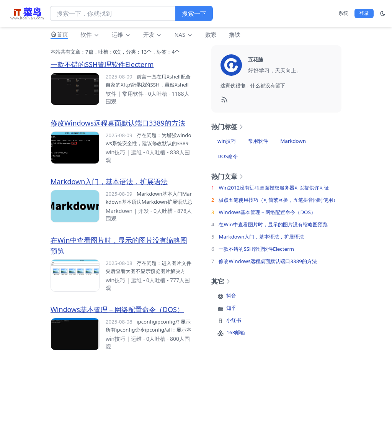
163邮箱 (235, 332)
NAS (183, 34)
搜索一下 (194, 13)
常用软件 (133, 93)
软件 (90, 34)
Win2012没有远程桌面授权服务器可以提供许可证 (274, 187)
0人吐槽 (157, 93)
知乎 (231, 307)
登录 (364, 13)
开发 (152, 34)
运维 (121, 34)
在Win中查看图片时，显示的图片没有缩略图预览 (273, 224)
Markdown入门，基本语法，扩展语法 (109, 181)
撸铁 (234, 34)
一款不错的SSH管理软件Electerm (102, 64)
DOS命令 (227, 156)
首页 (62, 34)
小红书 (233, 320)
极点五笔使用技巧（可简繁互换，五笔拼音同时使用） (278, 199)
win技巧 (115, 152)
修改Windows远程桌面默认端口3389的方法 (118, 123)
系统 (343, 13)
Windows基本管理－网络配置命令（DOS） (117, 309)
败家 (211, 34)
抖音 (231, 295)
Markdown (119, 210)
